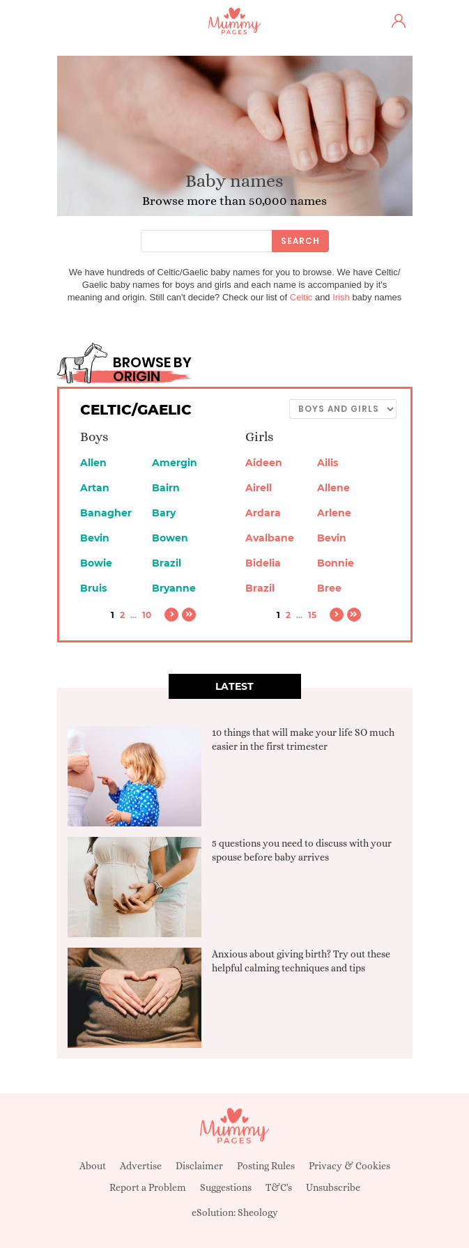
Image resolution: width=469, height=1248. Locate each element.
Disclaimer (199, 1165)
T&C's (279, 1187)
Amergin (174, 462)
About (92, 1165)
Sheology (258, 1212)
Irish (341, 297)
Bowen (170, 538)
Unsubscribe (333, 1187)
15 (312, 615)
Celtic (301, 297)
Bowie (96, 563)
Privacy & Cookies (349, 1165)
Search (300, 241)
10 (146, 615)
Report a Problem (147, 1187)
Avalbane (269, 538)
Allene (333, 488)
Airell (258, 488)
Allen (93, 462)
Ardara (263, 513)
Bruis (93, 588)
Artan (94, 488)
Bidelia (263, 563)
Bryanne (174, 588)
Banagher (106, 513)
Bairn (166, 488)
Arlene (334, 513)
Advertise (141, 1165)
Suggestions (226, 1187)
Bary (164, 513)
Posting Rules (266, 1165)
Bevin (94, 538)
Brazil (166, 563)
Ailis (327, 462)
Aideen (263, 462)
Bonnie (335, 563)
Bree (329, 588)
